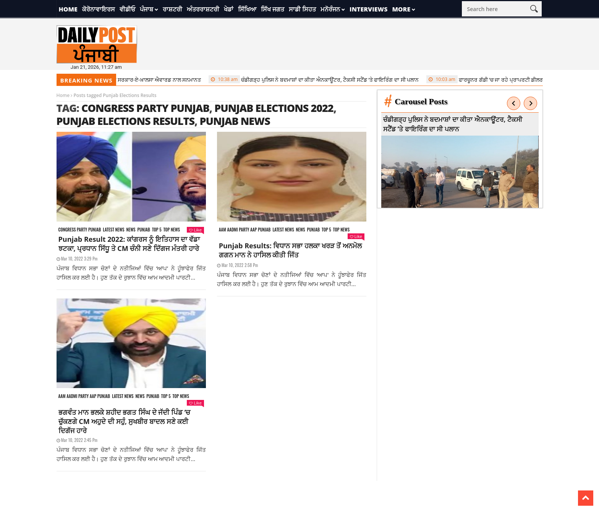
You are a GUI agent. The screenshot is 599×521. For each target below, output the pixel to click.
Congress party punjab (79, 229)
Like (195, 230)
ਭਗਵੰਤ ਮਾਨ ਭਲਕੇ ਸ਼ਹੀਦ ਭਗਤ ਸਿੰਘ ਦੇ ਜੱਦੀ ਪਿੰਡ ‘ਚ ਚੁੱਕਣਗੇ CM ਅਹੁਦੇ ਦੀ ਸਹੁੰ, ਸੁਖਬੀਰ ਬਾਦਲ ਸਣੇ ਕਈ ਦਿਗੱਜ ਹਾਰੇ (124, 421)
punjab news (234, 121)
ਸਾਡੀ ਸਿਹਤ (302, 9)
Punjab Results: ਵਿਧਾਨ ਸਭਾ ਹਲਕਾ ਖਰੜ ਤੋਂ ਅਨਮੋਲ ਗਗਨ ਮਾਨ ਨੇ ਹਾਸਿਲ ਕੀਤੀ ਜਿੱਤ (290, 250)
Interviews (368, 9)
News (130, 229)
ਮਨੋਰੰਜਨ (330, 9)
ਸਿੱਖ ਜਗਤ (272, 9)
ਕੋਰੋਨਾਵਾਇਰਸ (98, 9)
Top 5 (157, 229)
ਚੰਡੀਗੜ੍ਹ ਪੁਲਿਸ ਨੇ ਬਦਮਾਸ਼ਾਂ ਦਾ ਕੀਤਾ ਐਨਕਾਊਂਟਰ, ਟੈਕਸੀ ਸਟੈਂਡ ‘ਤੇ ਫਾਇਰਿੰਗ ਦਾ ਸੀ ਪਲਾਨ (317, 79)
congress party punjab (145, 108)
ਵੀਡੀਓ (127, 9)
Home (68, 9)
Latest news (113, 229)
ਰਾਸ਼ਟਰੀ (172, 9)
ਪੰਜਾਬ (146, 9)
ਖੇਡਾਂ (228, 9)
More (401, 9)
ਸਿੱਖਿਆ (247, 9)
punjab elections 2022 (273, 108)
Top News (172, 229)
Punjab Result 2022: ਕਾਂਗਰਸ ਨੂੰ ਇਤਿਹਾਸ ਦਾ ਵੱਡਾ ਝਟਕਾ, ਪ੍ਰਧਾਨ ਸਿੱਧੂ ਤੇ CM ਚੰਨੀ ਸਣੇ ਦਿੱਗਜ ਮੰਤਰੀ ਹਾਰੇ (129, 244)
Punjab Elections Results (126, 121)
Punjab (143, 229)
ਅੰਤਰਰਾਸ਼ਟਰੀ (203, 9)
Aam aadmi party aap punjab (245, 229)
